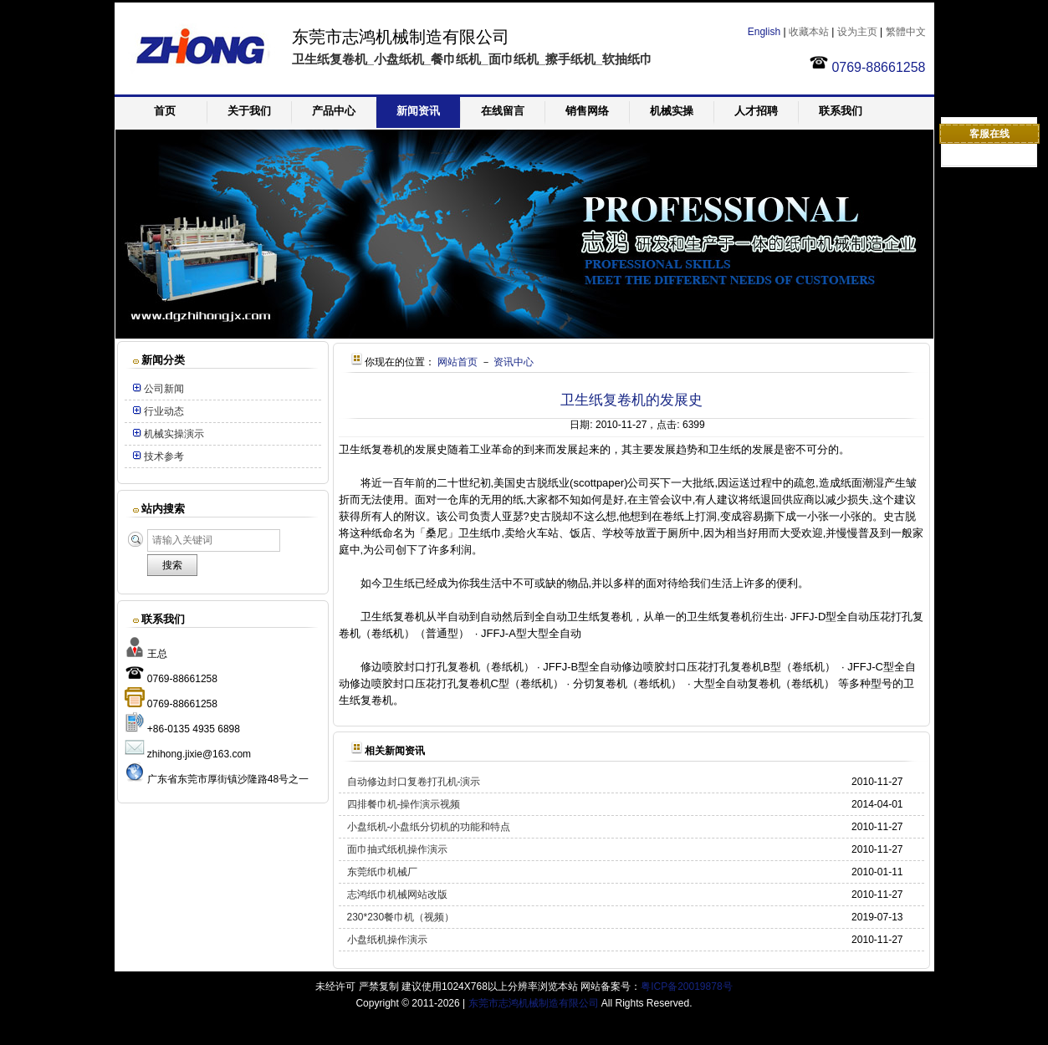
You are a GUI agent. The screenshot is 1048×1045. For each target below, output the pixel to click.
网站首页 (457, 362)
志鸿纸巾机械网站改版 (397, 894)
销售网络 (587, 110)
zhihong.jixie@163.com (199, 754)
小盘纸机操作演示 (387, 940)
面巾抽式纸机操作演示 (397, 849)
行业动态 (164, 411)
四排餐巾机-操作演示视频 (404, 804)
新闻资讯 (418, 110)
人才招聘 (756, 110)
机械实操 (671, 110)
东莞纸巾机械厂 (382, 872)
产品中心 (333, 110)
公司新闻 (164, 389)
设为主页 (857, 32)
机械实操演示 (174, 434)
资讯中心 (513, 362)
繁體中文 (906, 32)
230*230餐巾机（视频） (401, 917)
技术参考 (164, 456)
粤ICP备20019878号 (686, 986)
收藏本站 (809, 32)
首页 (165, 110)
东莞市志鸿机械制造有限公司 (533, 1003)
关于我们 (249, 110)
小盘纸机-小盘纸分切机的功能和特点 (429, 827)
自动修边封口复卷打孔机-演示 (414, 782)
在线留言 (502, 110)
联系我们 (840, 110)
